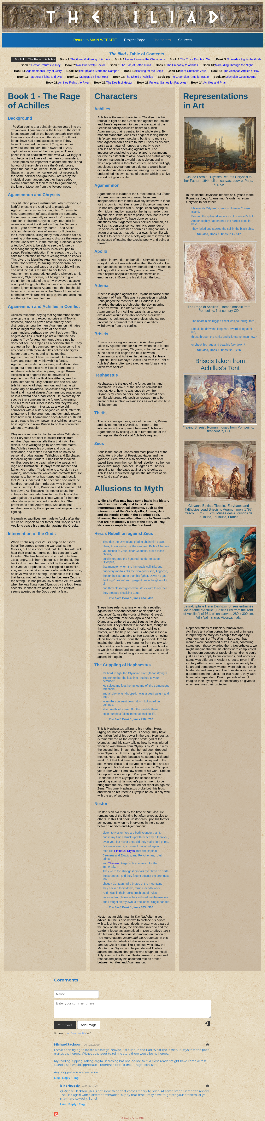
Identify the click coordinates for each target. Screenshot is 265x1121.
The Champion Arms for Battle (189, 76)
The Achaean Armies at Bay (241, 71)
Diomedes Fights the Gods (244, 59)
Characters (162, 40)
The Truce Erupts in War (195, 59)
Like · (57, 1078)
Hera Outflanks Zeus (193, 71)
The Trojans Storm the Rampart (99, 71)
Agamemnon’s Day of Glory (44, 71)
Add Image (89, 1025)
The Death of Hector (119, 82)
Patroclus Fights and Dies (46, 76)
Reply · (67, 1078)
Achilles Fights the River (73, 82)
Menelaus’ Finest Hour (93, 76)
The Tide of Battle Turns (135, 65)
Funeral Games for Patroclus (167, 82)
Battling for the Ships (149, 71)
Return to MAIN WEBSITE (95, 40)
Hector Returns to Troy (45, 65)
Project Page (134, 40)
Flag (76, 1078)
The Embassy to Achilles (182, 65)
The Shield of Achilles (139, 76)
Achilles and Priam (215, 82)
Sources (185, 40)
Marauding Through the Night (234, 65)
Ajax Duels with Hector (90, 65)
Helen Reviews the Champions (145, 59)
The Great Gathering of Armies (90, 59)
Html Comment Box (75, 1033)
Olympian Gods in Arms (241, 76)
